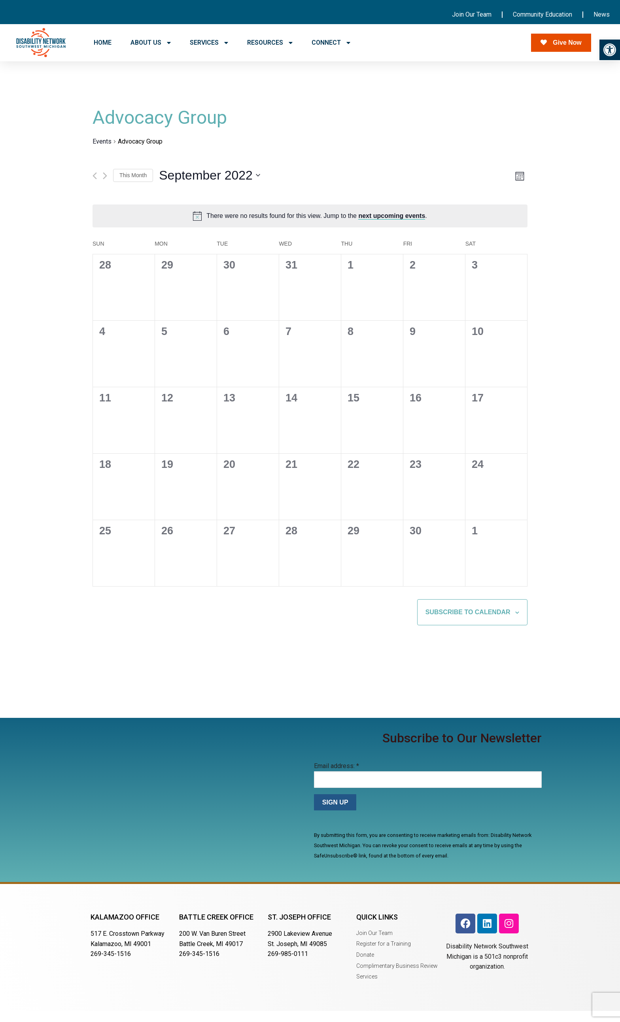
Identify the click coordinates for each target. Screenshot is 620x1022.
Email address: (336, 777)
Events (102, 152)
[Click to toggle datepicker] (209, 186)
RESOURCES (270, 43)
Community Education (542, 14)
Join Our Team (471, 14)
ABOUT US (150, 43)
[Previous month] (95, 186)
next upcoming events (391, 226)
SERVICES (209, 43)
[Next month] (105, 186)
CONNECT (331, 43)
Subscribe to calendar (467, 623)
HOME (103, 42)
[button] (609, 50)
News (602, 14)
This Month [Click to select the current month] (133, 186)
